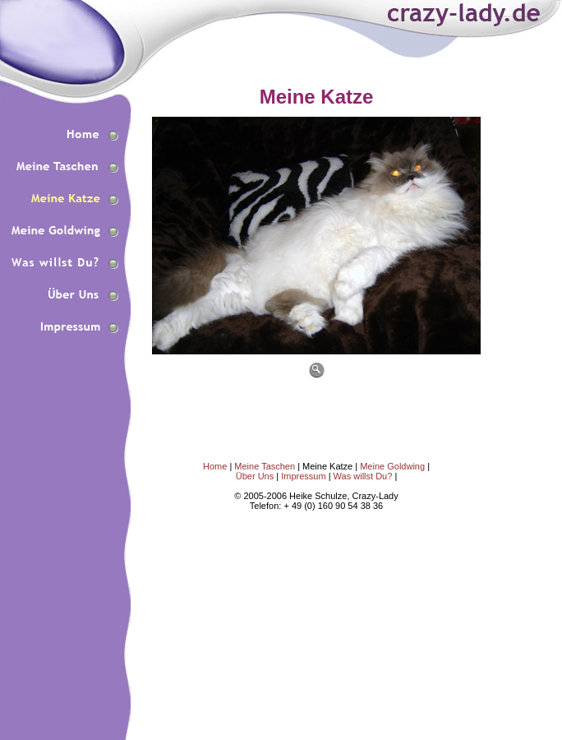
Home (215, 466)
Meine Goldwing (392, 466)
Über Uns (255, 476)
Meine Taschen (264, 466)
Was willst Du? (364, 476)
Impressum (304, 476)
